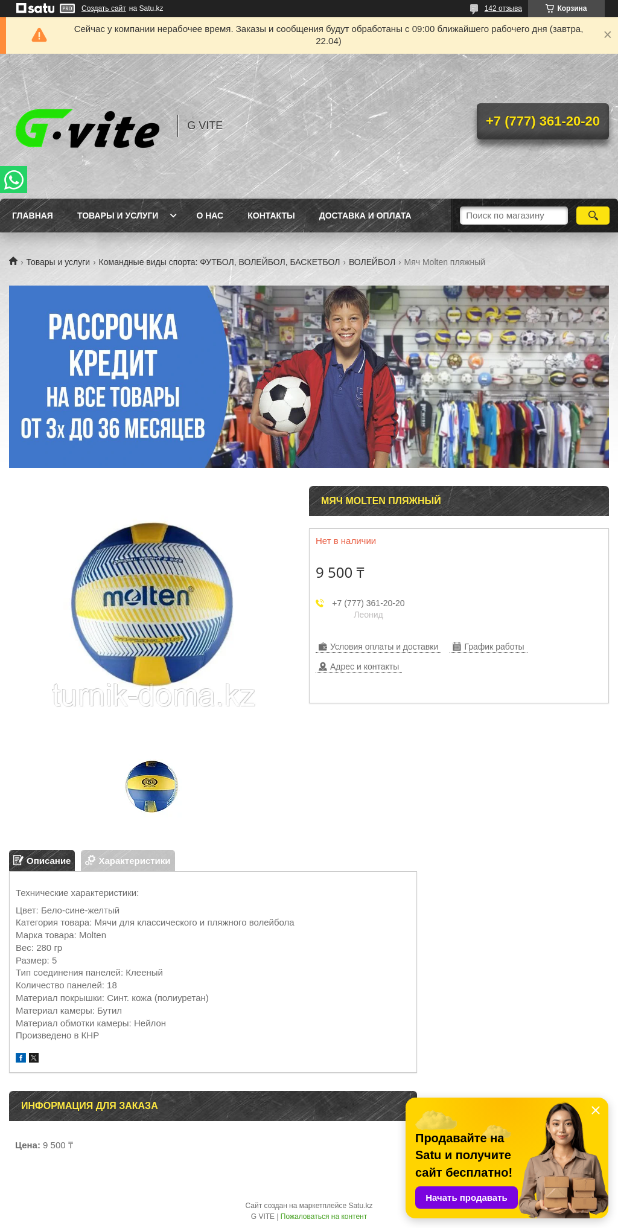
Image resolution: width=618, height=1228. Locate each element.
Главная (32, 215)
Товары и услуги (118, 215)
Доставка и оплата (365, 215)
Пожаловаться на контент (324, 1216)
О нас (209, 215)
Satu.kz (360, 1205)
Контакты (271, 215)
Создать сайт (103, 8)
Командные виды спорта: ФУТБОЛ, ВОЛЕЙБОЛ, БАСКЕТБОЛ (219, 262)
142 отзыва (503, 8)
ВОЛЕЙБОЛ (372, 262)
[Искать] (593, 215)
